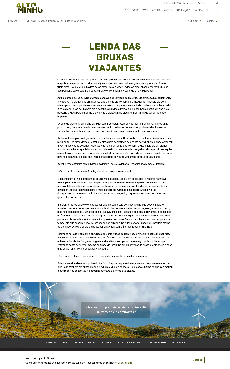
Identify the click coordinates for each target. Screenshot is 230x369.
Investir (168, 10)
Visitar (156, 10)
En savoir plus (125, 362)
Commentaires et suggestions (57, 343)
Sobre (135, 10)
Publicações (183, 10)
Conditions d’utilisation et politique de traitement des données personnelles (132, 343)
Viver (145, 10)
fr (208, 10)
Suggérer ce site (179, 343)
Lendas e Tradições (48, 21)
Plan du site (78, 343)
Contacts (90, 343)
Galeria (198, 10)
